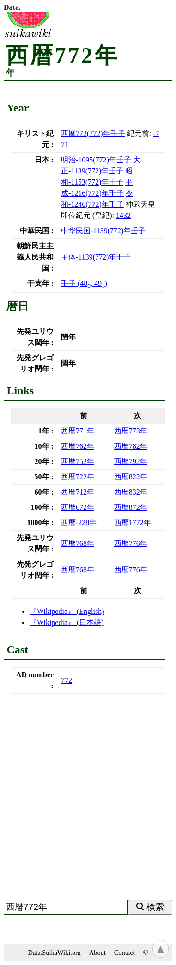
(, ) (84, 283)
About (97, 952)
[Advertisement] (88, 800)
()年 (93, 133)
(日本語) (67, 622)
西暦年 (77, 431)
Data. (12, 7)
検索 (155, 907)
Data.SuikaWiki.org (54, 952)
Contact (124, 952)
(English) (67, 611)
